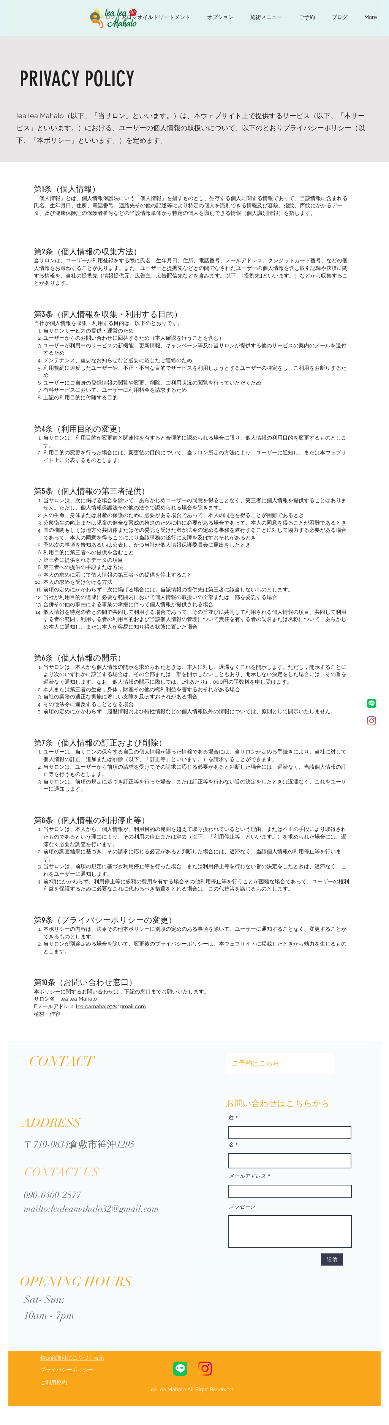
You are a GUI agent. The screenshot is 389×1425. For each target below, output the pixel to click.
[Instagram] (371, 720)
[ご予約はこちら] (280, 1063)
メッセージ (242, 1206)
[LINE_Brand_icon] (371, 703)
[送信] (332, 1259)
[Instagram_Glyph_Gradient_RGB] (205, 1369)
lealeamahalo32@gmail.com (111, 1006)
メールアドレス (247, 1176)
